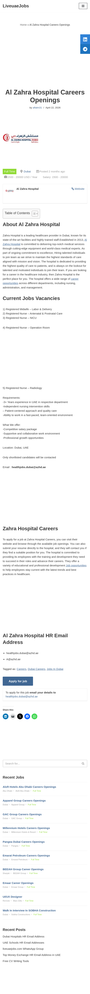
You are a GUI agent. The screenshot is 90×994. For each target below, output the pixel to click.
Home (23, 24)
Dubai (27, 171)
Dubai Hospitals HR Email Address (23, 936)
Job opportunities (76, 565)
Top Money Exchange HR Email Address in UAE (32, 954)
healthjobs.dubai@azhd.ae (22, 696)
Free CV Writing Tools (16, 961)
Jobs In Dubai (55, 668)
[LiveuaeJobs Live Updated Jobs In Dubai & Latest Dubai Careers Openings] (16, 6)
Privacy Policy (11, 981)
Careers (21, 668)
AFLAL (64, 988)
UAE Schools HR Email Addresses (23, 942)
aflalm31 (37, 107)
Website (79, 188)
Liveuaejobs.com (32, 988)
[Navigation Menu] (83, 6)
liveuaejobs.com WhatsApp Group (23, 948)
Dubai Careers (36, 668)
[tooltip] (85, 39)
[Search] (41, 763)
